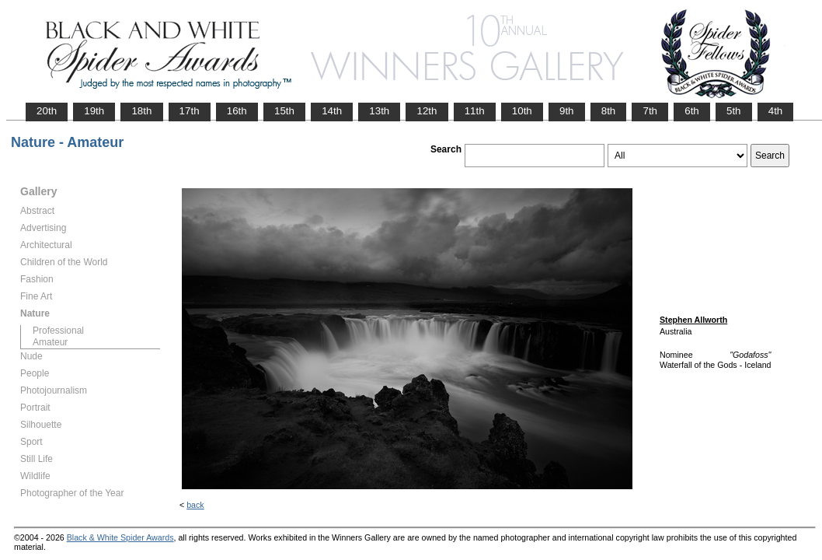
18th (141, 111)
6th (692, 111)
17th (189, 111)
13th (379, 111)
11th (474, 111)
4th (776, 111)
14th (331, 111)
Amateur (50, 342)
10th (522, 111)
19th (94, 111)
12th (426, 111)
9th (567, 111)
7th (650, 111)
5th (734, 111)
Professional (58, 330)
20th (46, 111)
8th (609, 111)
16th (237, 111)
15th (284, 111)
